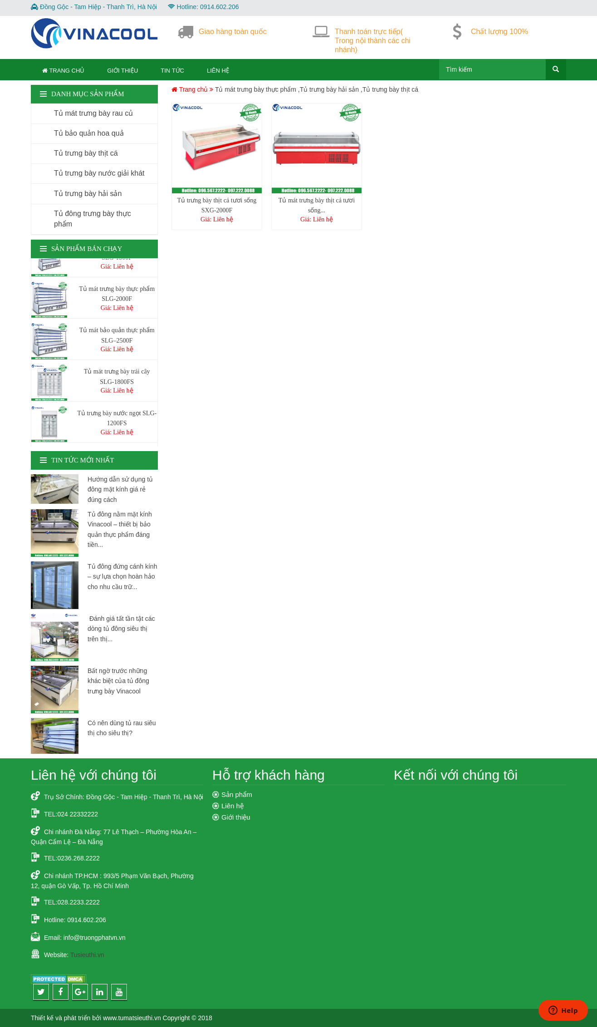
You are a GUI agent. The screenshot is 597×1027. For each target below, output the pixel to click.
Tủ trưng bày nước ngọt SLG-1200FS (117, 420)
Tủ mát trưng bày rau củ (93, 113)
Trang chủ (190, 89)
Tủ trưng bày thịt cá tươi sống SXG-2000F (217, 205)
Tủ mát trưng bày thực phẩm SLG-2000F (117, 295)
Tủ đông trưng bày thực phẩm (92, 219)
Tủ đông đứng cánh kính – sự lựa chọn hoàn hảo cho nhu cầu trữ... (122, 576)
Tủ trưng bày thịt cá (390, 89)
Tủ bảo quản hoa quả (89, 133)
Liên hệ (218, 70)
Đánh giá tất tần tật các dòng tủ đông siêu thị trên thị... (121, 629)
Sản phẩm (236, 794)
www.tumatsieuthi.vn (132, 1018)
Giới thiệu (122, 70)
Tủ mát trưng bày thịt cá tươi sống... (317, 205)
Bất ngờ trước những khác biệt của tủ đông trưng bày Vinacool (118, 681)
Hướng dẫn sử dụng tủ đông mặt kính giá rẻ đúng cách (120, 489)
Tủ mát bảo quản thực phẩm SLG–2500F (117, 337)
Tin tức (172, 70)
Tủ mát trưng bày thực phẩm (255, 89)
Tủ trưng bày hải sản (329, 89)
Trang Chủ (63, 70)
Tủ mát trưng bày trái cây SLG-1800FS (117, 378)
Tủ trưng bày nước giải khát (99, 173)
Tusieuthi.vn (87, 954)
